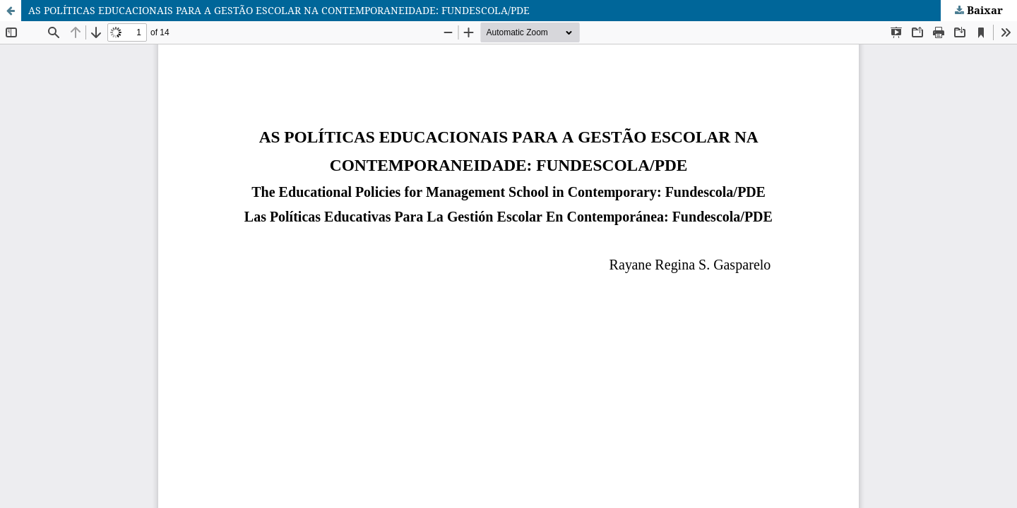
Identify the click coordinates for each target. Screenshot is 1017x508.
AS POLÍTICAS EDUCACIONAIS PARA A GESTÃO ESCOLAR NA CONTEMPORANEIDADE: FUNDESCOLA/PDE (279, 10)
